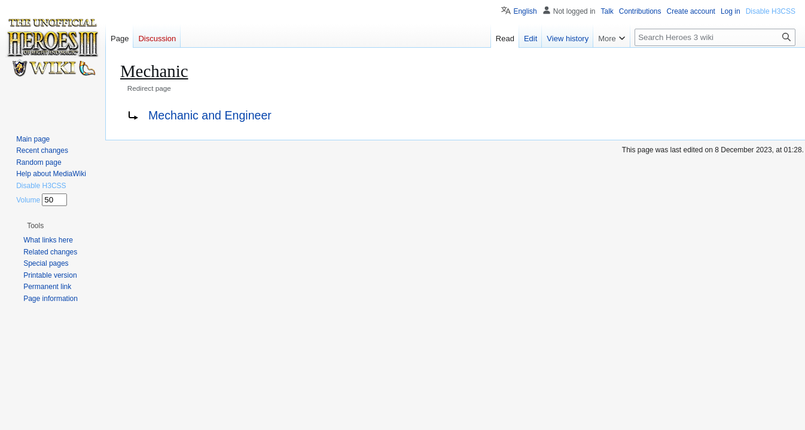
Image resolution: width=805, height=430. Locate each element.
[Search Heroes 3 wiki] (715, 37)
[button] (35, 226)
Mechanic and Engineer (210, 115)
